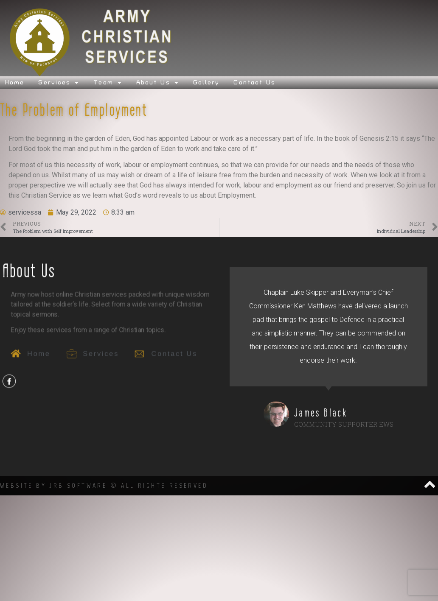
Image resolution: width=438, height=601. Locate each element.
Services (58, 82)
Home (14, 82)
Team (107, 82)
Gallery (206, 82)
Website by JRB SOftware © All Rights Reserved (104, 485)
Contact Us (254, 82)
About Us (157, 82)
